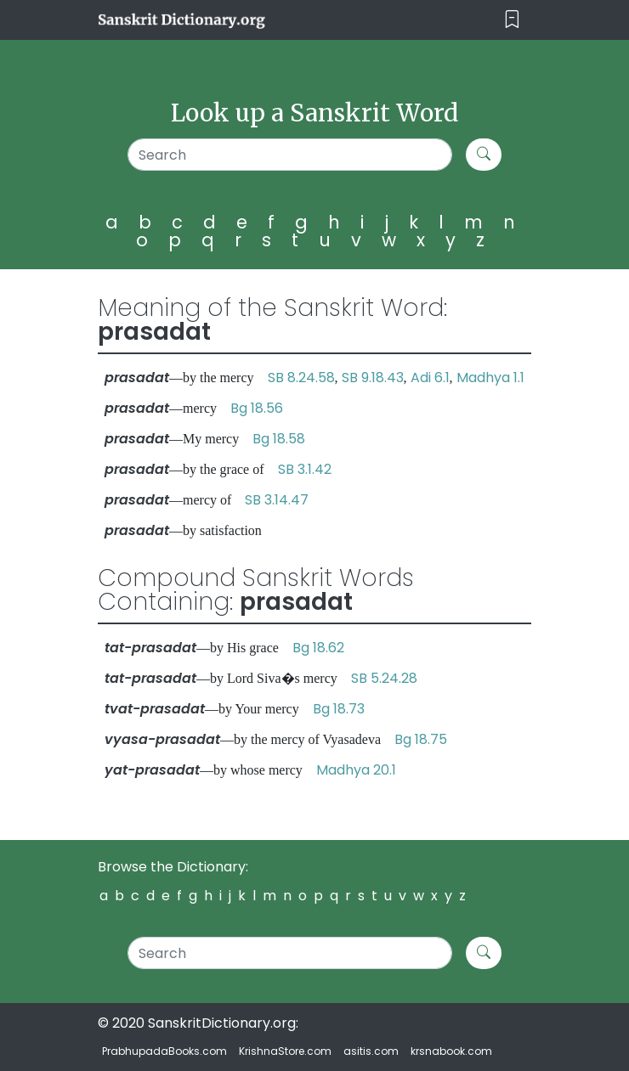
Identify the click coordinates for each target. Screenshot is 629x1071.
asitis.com (371, 1051)
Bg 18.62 (318, 647)
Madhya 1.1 (490, 377)
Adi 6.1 (430, 377)
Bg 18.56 (256, 408)
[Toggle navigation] (512, 20)
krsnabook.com (451, 1051)
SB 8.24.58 (301, 377)
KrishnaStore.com (285, 1051)
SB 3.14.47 (277, 500)
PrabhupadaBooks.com (164, 1051)
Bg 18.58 (278, 438)
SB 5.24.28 (384, 678)
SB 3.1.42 (305, 469)
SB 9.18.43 (373, 377)
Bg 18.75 (420, 739)
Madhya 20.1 (356, 770)
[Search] (290, 154)
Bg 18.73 (339, 709)
